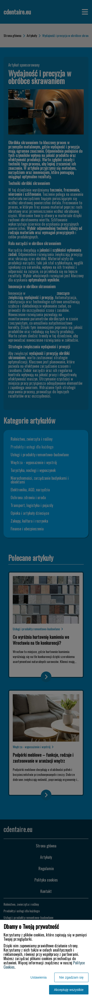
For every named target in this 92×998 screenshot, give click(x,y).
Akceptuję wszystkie (69, 990)
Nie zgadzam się (71, 977)
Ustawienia (38, 977)
